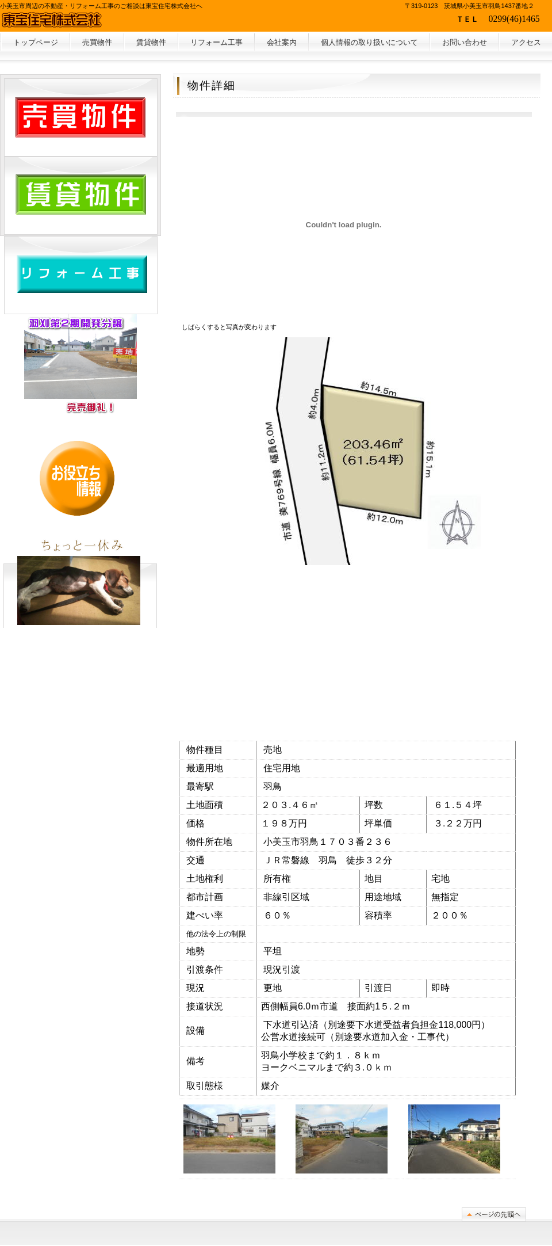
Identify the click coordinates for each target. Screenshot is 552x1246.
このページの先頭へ (494, 1214)
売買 (97, 42)
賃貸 (151, 42)
